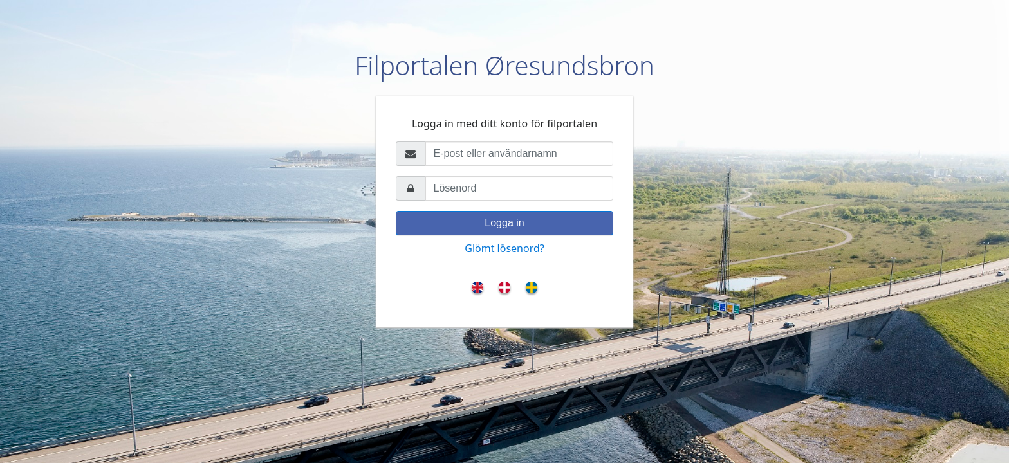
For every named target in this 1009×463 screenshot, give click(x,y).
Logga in (504, 222)
